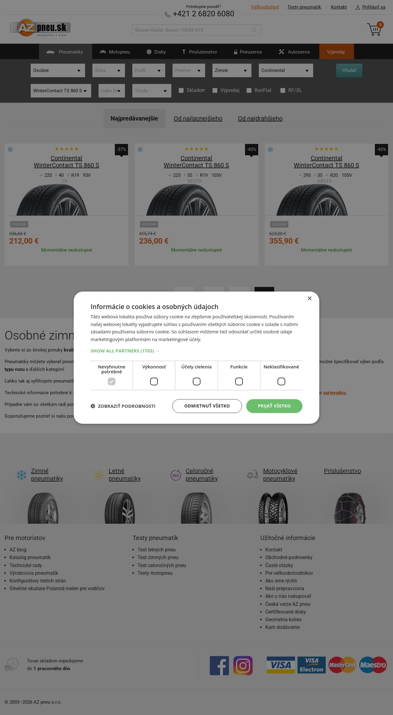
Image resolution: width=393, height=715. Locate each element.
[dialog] (196, 357)
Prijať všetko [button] (274, 406)
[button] (196, 350)
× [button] (309, 298)
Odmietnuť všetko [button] (207, 406)
